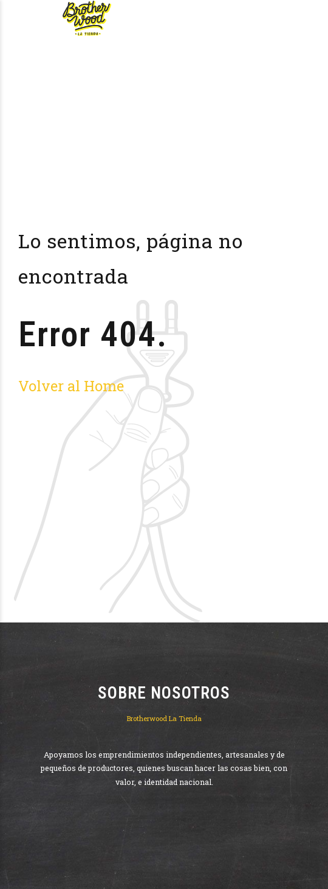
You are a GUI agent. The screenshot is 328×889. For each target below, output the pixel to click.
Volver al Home (71, 385)
